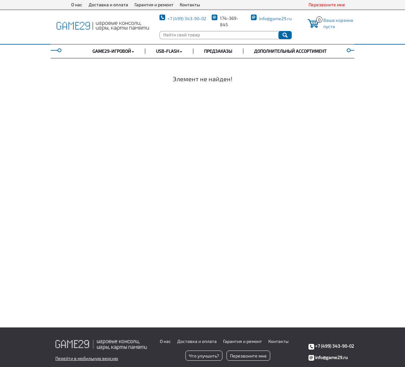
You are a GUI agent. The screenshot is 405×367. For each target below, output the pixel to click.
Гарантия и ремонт (153, 4)
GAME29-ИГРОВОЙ (111, 51)
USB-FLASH (167, 51)
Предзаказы (218, 51)
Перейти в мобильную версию (86, 358)
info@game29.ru (275, 18)
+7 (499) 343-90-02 (186, 18)
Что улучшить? (204, 355)
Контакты (190, 4)
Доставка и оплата (108, 4)
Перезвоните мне (326, 4)
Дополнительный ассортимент (290, 51)
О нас (76, 4)
